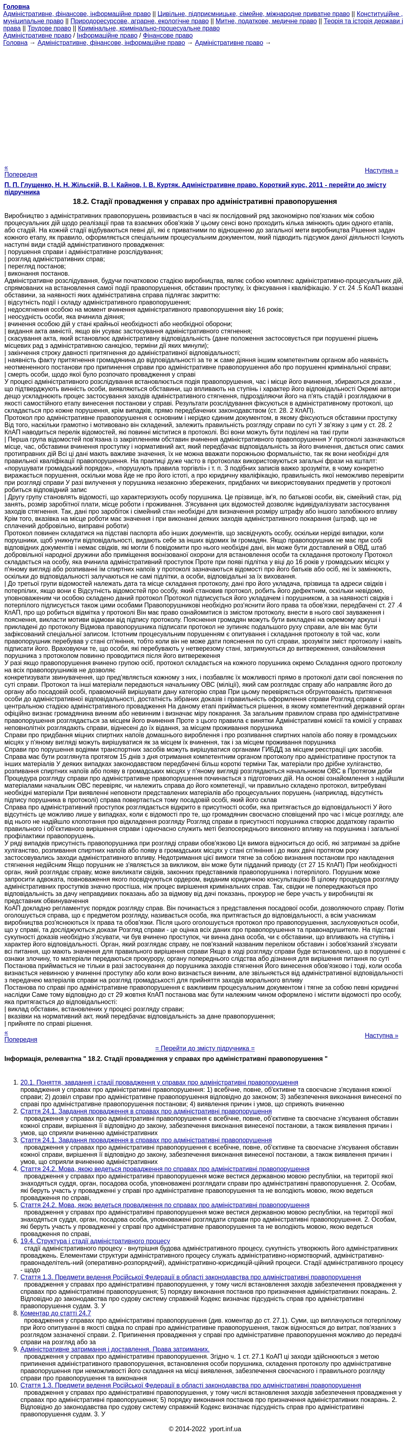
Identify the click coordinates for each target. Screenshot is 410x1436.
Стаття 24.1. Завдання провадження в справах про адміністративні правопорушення (146, 1111)
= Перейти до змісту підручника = (205, 1048)
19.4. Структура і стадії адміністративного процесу (95, 1241)
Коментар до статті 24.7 (55, 1313)
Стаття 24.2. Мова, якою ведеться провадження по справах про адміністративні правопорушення (165, 1169)
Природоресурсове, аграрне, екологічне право (139, 21)
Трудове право (49, 28)
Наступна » (381, 170)
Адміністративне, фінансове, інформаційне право (77, 13)
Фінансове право (168, 35)
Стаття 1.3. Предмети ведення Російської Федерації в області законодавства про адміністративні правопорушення (190, 1277)
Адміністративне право (37, 35)
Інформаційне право (107, 35)
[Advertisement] (205, 102)
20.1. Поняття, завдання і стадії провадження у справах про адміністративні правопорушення (159, 1082)
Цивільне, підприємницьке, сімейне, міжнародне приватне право (254, 13)
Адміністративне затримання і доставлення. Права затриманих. (114, 1349)
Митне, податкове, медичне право (266, 21)
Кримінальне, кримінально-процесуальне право (149, 28)
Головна (15, 42)
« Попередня (20, 171)
